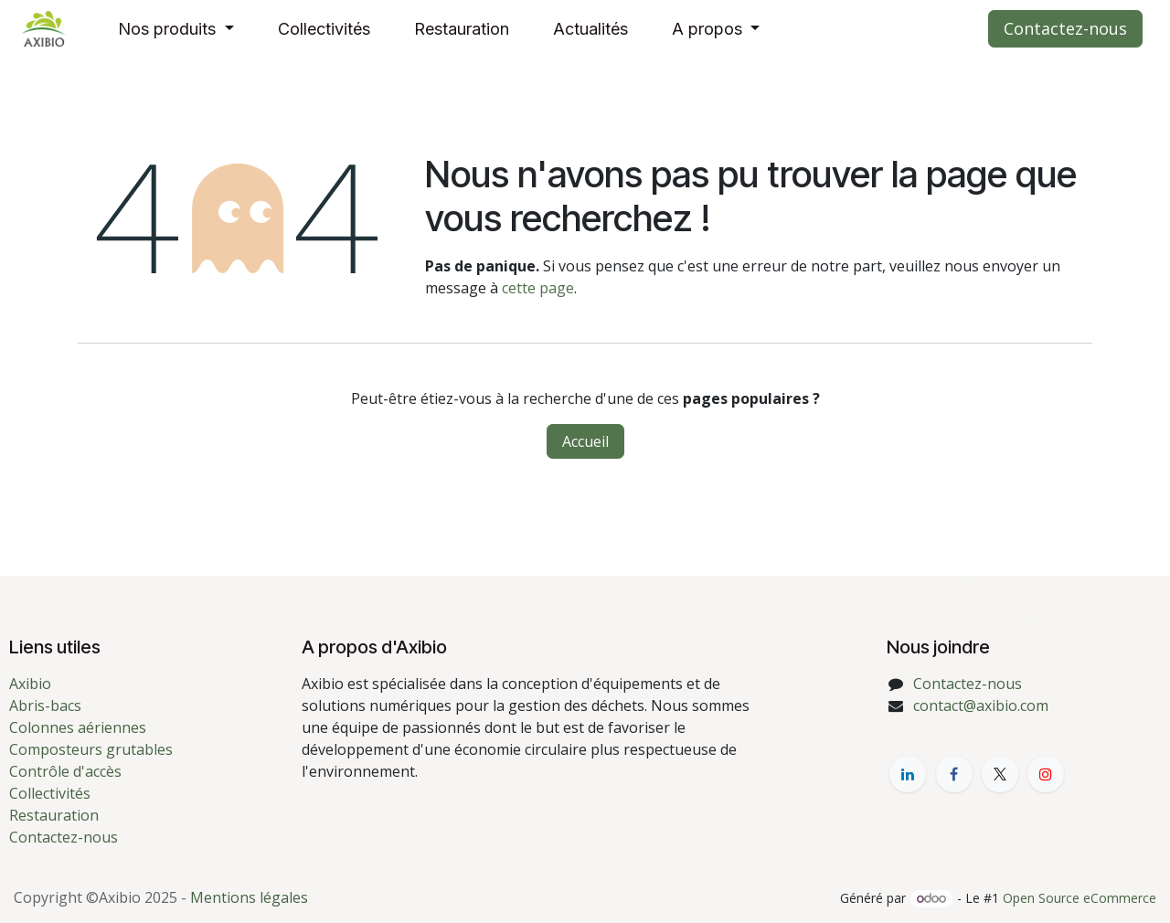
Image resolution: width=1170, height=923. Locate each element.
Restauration (54, 815)
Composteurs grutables (91, 749)
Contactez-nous (1065, 28)
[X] (1000, 774)
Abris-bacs (45, 705)
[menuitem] (176, 28)
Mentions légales (249, 897)
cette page (538, 288)
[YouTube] (1045, 774)
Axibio (30, 684)
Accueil (585, 441)
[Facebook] (954, 774)
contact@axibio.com (980, 705)
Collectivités (49, 793)
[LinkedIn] (907, 774)
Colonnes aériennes (77, 727)
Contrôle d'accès (65, 771)
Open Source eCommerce (1079, 898)
